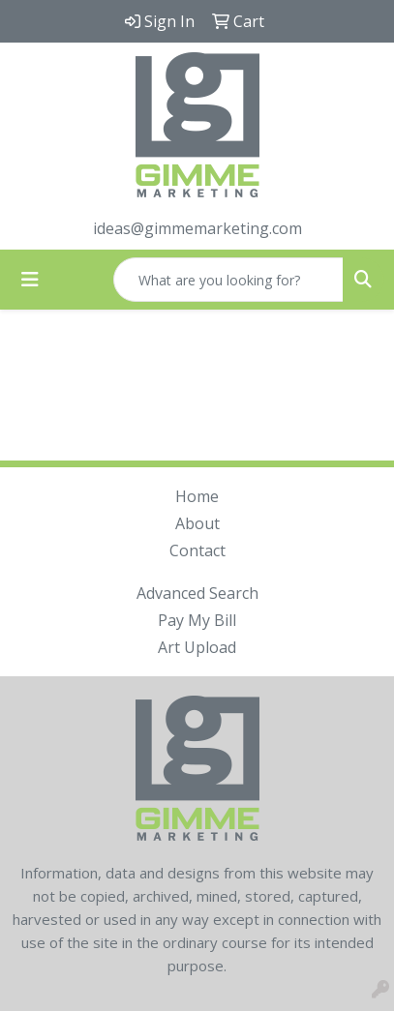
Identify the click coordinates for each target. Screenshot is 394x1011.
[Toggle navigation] (30, 279)
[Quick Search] (228, 279)
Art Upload (197, 647)
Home (197, 496)
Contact (197, 550)
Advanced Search (197, 593)
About (197, 523)
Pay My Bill (197, 620)
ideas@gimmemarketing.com (197, 228)
